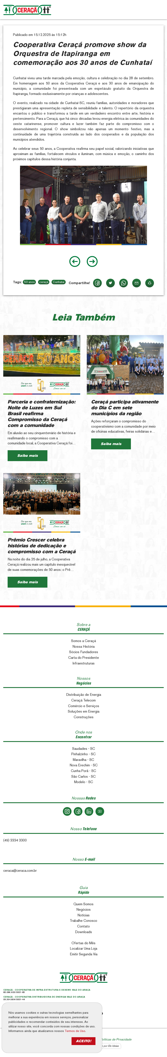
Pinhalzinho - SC (83, 754)
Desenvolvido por (103, 1046)
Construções (84, 717)
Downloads (83, 932)
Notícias (83, 915)
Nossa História (83, 646)
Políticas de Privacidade (115, 1039)
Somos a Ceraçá (83, 641)
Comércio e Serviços (83, 706)
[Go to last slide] (74, 261)
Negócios (83, 909)
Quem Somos (83, 904)
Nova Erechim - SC (84, 765)
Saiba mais (27, 455)
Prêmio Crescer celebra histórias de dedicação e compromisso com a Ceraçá (41, 546)
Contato (83, 926)
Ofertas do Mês (83, 943)
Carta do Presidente (83, 657)
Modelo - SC (83, 782)
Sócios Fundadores (83, 652)
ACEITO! (83, 1041)
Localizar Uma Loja (83, 948)
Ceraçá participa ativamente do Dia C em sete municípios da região (124, 407)
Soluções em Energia (83, 711)
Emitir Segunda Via (83, 954)
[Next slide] (92, 261)
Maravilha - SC (83, 759)
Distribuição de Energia (83, 694)
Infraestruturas (84, 663)
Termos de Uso (75, 1031)
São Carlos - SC (83, 776)
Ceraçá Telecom (83, 700)
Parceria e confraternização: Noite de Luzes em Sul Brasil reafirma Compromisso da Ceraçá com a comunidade (41, 413)
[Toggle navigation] (159, 10)
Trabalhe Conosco (83, 920)
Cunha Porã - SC (83, 771)
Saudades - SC (83, 748)
